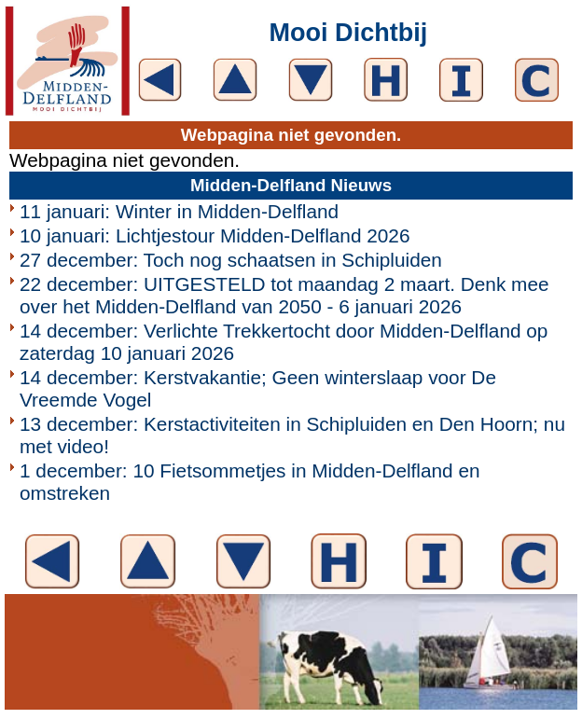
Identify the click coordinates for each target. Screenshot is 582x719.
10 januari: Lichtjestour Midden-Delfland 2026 (215, 235)
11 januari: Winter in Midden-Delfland (179, 211)
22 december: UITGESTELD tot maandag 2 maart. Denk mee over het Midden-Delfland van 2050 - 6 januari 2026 (284, 295)
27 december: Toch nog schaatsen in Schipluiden (231, 259)
